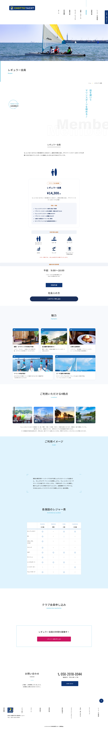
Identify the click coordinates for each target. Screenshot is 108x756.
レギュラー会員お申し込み (54, 661)
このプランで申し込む (54, 299)
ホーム (88, 83)
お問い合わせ (70, 707)
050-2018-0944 (71, 696)
